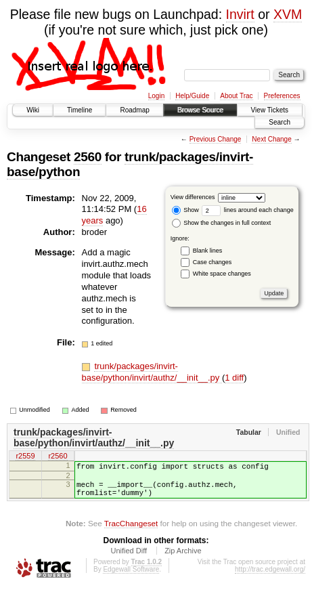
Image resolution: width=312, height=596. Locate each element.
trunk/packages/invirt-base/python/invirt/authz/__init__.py (152, 372)
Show (185, 210)
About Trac (236, 96)
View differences (193, 197)
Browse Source (200, 110)
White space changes (222, 273)
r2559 (25, 457)
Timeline (79, 110)
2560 (88, 157)
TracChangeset (131, 531)
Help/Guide (192, 96)
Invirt (240, 14)
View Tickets (269, 110)
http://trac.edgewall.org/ (270, 577)
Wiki (32, 110)
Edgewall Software (131, 577)
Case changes (212, 262)
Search (279, 122)
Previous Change (216, 139)
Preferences (282, 96)
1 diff (234, 377)
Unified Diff (128, 559)
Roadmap (134, 110)
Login (156, 96)
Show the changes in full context (221, 222)
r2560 (57, 457)
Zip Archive (182, 559)
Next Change (271, 139)
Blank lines (208, 250)
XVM (287, 14)
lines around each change (248, 210)
